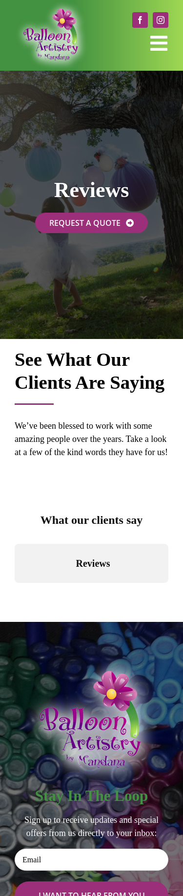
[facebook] (140, 20)
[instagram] (160, 20)
